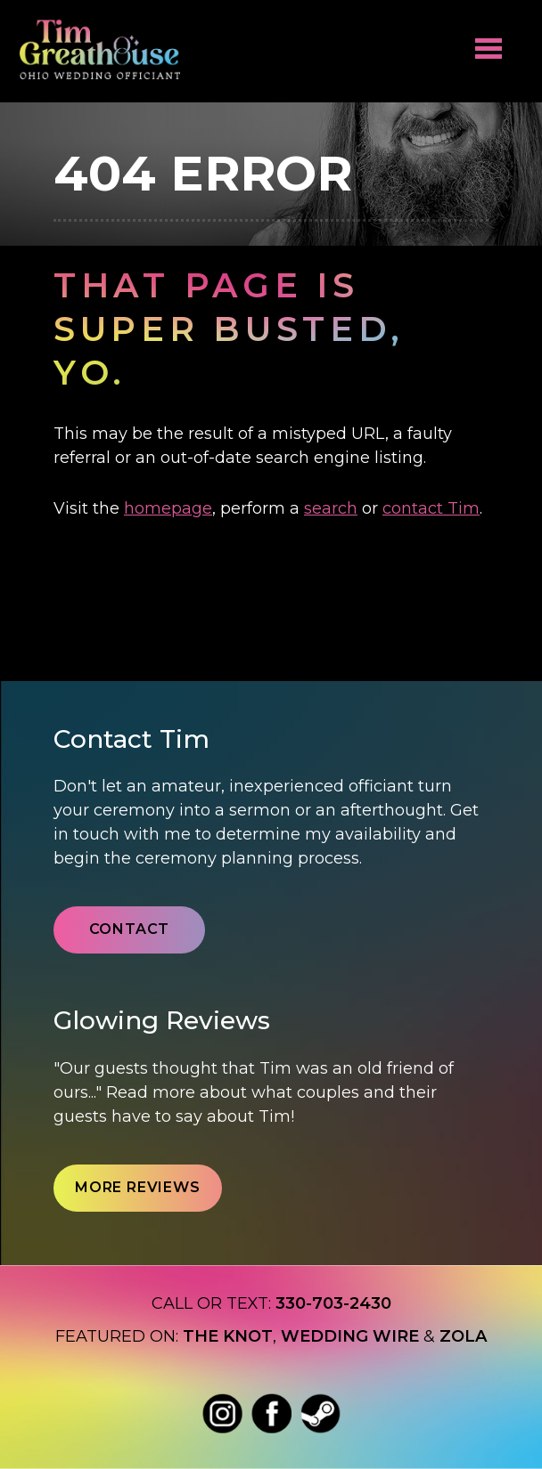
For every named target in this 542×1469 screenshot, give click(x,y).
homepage (168, 508)
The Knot (228, 1336)
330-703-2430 (333, 1303)
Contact (129, 929)
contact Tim (431, 508)
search (330, 508)
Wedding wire (350, 1336)
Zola (463, 1336)
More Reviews (138, 1187)
